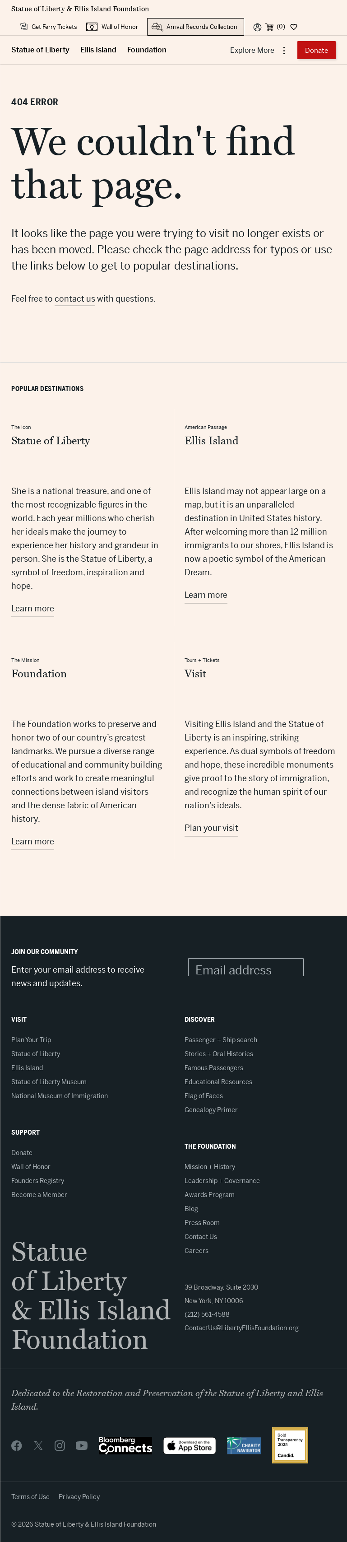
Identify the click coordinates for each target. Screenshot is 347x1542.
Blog (191, 1209)
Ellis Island (98, 50)
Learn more (32, 608)
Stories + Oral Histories (219, 1054)
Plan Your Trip (31, 1040)
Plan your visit (211, 828)
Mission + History (210, 1167)
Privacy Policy (79, 1497)
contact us (75, 298)
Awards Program (210, 1195)
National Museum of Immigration (59, 1096)
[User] (257, 26)
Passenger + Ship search (221, 1040)
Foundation (147, 50)
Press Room (202, 1223)
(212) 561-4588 (207, 1314)
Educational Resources (218, 1082)
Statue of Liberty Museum (49, 1082)
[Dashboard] (293, 26)
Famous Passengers (214, 1068)
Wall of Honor (120, 27)
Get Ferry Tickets (54, 27)
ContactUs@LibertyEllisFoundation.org (242, 1328)
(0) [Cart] (281, 26)
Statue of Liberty (40, 50)
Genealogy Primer (211, 1110)
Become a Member (39, 1195)
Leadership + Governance (222, 1181)
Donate (316, 50)
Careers (196, 1251)
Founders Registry (37, 1181)
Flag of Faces (204, 1096)
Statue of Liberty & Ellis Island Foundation (80, 9)
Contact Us (201, 1237)
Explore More (253, 50)
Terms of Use (30, 1497)
